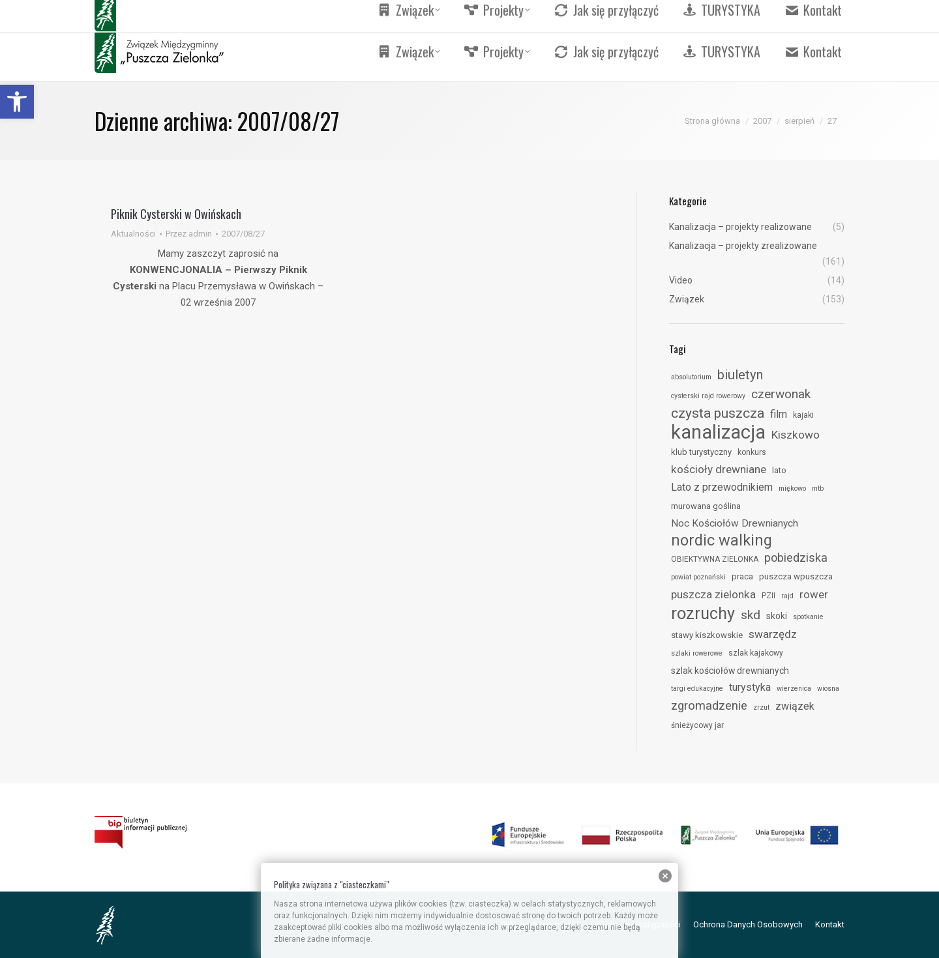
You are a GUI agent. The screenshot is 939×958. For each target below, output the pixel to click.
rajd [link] (787, 596)
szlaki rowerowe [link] (697, 653)
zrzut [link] (761, 707)
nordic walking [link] (721, 540)
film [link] (778, 414)
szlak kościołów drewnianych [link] (730, 670)
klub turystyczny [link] (701, 452)
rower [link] (813, 594)
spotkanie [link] (808, 617)
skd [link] (750, 614)
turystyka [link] (750, 687)
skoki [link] (776, 616)
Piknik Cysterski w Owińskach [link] (176, 213)
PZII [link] (768, 595)
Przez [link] (189, 234)
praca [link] (742, 576)
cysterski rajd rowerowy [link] (708, 396)
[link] (17, 102)
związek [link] (794, 706)
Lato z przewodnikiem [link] (722, 487)
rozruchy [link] (703, 613)
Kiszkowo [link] (795, 434)
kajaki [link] (803, 415)
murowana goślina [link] (706, 506)
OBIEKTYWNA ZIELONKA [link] (714, 559)
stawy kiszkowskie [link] (707, 635)
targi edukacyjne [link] (697, 688)
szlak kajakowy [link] (755, 653)
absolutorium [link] (691, 377)
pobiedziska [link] (795, 557)
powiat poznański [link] (698, 577)
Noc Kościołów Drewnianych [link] (734, 523)
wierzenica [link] (794, 688)
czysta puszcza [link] (717, 413)
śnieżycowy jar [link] (697, 725)
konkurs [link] (752, 452)
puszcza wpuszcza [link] (796, 576)
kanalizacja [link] (718, 432)
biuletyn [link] (740, 375)
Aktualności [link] (133, 234)
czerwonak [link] (781, 393)
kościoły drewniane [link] (718, 469)
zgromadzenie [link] (709, 706)
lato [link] (779, 470)
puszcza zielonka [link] (713, 594)
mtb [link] (818, 488)
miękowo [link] (792, 488)
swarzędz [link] (773, 634)
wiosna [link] (828, 688)
